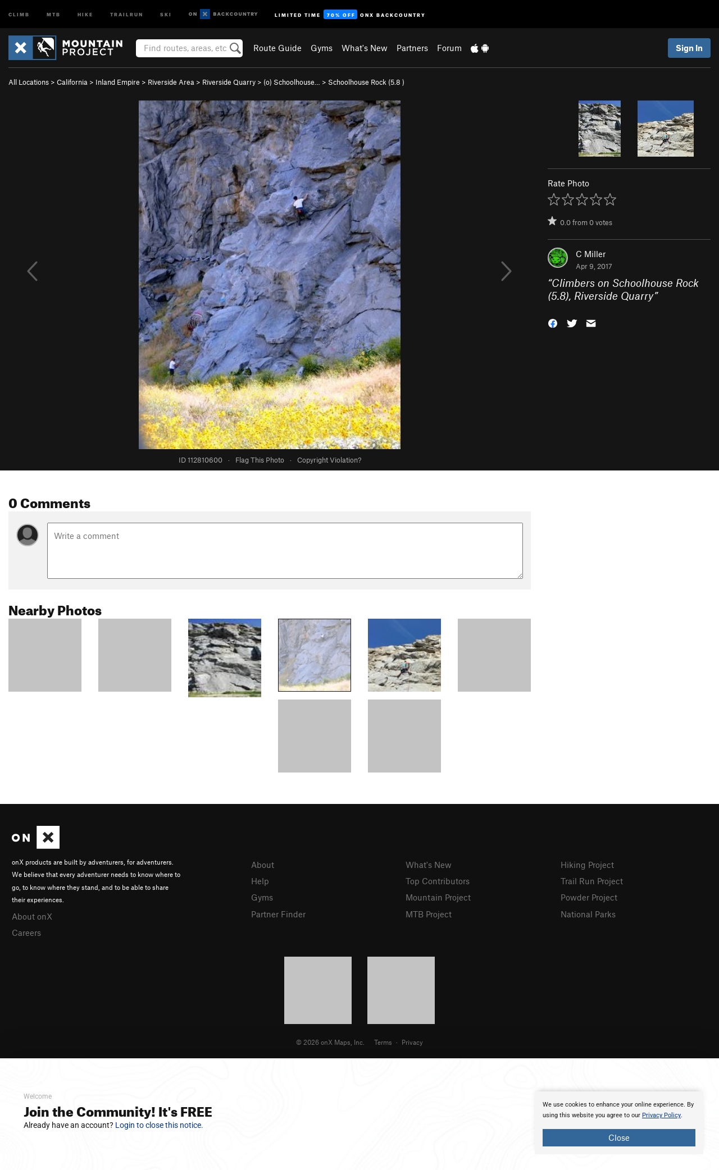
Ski (166, 13)
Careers (26, 932)
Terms (383, 1042)
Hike (85, 13)
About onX (32, 916)
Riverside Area (171, 81)
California (72, 81)
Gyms (322, 48)
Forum (449, 48)
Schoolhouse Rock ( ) (366, 81)
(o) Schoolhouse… (291, 81)
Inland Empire (117, 81)
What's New (365, 48)
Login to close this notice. (159, 1125)
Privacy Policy (661, 1115)
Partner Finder (278, 914)
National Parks (588, 914)
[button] (553, 322)
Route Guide (277, 48)
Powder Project (589, 897)
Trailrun (126, 13)
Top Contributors (438, 881)
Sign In (689, 48)
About (262, 865)
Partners (412, 48)
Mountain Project (438, 897)
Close (619, 1137)
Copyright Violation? (329, 459)
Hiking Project (587, 865)
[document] (619, 1122)
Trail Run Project (592, 881)
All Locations (28, 81)
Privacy (412, 1042)
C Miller (591, 254)
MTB (54, 13)
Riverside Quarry (229, 81)
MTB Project (429, 914)
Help (260, 881)
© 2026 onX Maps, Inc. (330, 1042)
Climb (19, 13)
